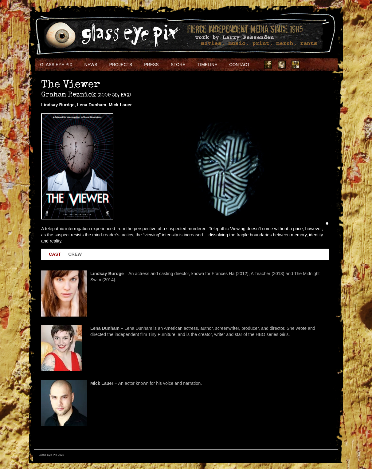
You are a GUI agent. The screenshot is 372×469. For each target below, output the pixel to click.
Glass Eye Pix (56, 64)
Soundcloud (323, 65)
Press (151, 64)
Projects (120, 64)
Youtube (296, 65)
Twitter (282, 65)
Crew (75, 254)
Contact (239, 64)
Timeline (207, 64)
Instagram (309, 65)
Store (178, 64)
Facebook (268, 65)
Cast (55, 254)
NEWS (90, 64)
